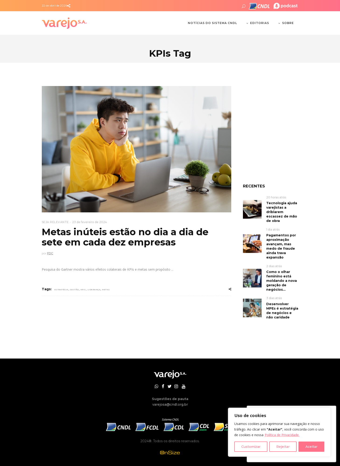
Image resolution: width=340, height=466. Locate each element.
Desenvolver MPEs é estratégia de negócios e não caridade (282, 310)
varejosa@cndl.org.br (170, 404)
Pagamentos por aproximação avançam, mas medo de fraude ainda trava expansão (281, 246)
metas (106, 289)
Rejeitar (283, 447)
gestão (74, 289)
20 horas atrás (276, 197)
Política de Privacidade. (282, 435)
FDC (50, 253)
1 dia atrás (273, 229)
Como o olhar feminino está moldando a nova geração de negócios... (281, 281)
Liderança (94, 289)
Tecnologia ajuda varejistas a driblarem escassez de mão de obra (281, 212)
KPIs (83, 289)
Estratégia (61, 289)
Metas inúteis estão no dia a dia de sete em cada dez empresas (125, 237)
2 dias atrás (274, 266)
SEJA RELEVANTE (55, 222)
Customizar (250, 447)
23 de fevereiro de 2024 (89, 222)
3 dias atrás (274, 298)
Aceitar (311, 447)
